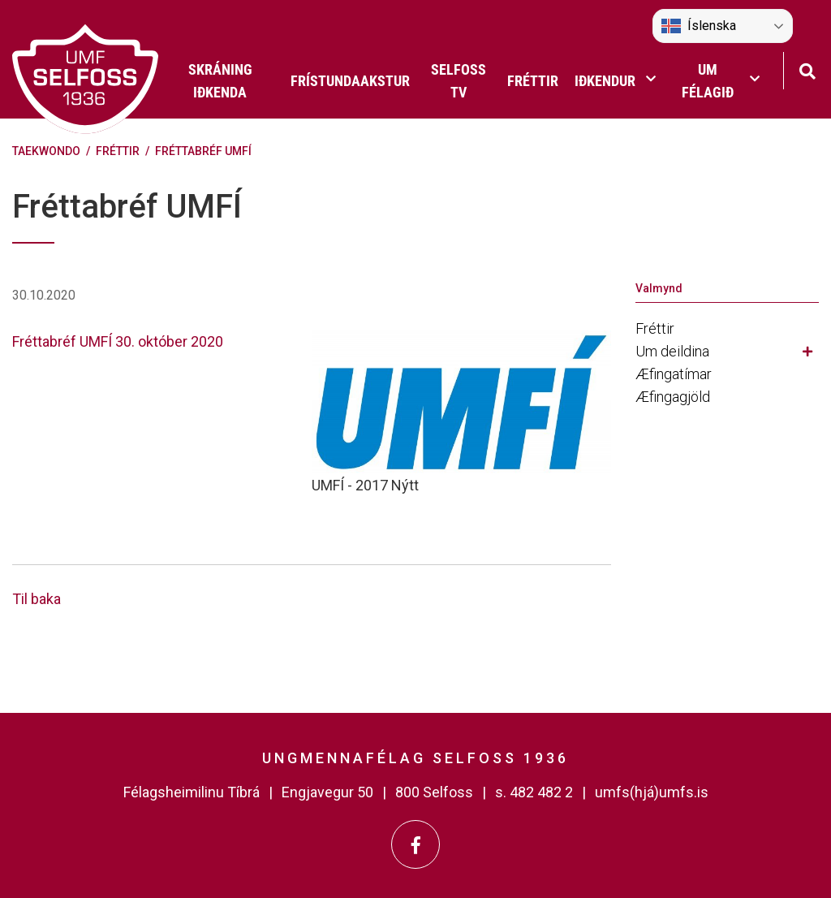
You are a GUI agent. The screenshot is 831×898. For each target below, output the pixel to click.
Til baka (36, 598)
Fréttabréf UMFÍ (203, 151)
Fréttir (118, 151)
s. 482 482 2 (534, 792)
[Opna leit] (807, 69)
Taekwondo (46, 151)
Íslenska (698, 26)
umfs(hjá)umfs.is (651, 792)
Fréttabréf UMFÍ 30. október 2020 (117, 341)
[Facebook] (415, 844)
